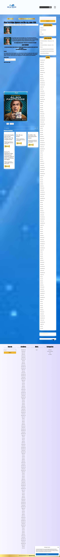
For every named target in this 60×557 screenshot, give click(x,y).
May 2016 (41, 181)
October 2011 (42, 295)
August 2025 (42, 64)
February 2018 (42, 138)
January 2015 (42, 214)
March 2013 (42, 260)
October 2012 (42, 270)
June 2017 (23, 419)
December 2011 (42, 291)
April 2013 (41, 258)
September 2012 (42, 272)
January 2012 (42, 289)
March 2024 (42, 78)
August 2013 (42, 249)
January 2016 (42, 190)
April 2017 (41, 159)
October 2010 (42, 320)
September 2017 (42, 148)
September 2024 (42, 72)
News (8, 123)
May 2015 (41, 206)
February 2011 (42, 311)
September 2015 (42, 198)
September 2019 (42, 99)
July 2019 (41, 103)
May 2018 (41, 132)
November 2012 (42, 268)
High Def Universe (10, 18)
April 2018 (41, 134)
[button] (58, 547)
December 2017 (42, 142)
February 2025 (42, 68)
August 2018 (42, 126)
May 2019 (41, 107)
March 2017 (42, 161)
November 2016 (42, 169)
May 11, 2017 (19, 138)
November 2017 (42, 144)
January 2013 (42, 264)
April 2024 (41, 76)
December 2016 (42, 167)
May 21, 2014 (7, 161)
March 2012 (23, 515)
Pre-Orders (11, 123)
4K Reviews (42, 27)
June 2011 (41, 303)
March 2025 (42, 66)
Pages (17, 7)
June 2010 (41, 328)
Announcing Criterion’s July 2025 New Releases (47, 49)
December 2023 (42, 82)
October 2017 (42, 146)
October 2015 (42, 196)
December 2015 (42, 192)
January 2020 (42, 91)
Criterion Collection (43, 29)
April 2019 (41, 109)
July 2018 (41, 128)
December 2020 (42, 84)
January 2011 (42, 313)
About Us (20, 7)
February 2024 (42, 80)
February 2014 (42, 237)
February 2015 (42, 212)
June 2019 (41, 105)
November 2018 (42, 119)
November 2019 (42, 95)
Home (14, 7)
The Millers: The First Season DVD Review (32, 136)
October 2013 (42, 245)
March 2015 (42, 210)
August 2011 (42, 299)
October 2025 (42, 62)
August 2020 (42, 86)
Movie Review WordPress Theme (24, 555)
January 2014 (42, 239)
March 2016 (42, 185)
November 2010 (23, 540)
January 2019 (42, 115)
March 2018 (42, 136)
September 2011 (42, 297)
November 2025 (42, 60)
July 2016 (41, 177)
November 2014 (23, 467)
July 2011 (41, 301)
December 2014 (42, 216)
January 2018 (42, 140)
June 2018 (41, 130)
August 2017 (42, 150)
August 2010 (42, 324)
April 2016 (41, 183)
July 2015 (41, 202)
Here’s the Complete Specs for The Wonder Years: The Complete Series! (9, 137)
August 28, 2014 (31, 140)
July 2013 (23, 491)
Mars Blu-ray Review (19, 135)
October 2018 (23, 395)
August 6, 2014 (8, 141)
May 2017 (41, 157)
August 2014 (42, 225)
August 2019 (42, 101)
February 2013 (42, 262)
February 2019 (42, 113)
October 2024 (42, 70)
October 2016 (42, 171)
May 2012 (41, 280)
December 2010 (42, 315)
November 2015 (42, 194)
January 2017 (42, 165)
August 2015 (42, 200)
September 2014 (42, 223)
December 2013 (42, 241)
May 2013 (41, 256)
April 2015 (41, 208)
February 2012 (42, 287)
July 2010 (41, 326)
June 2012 (41, 278)
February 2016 (23, 444)
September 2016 (42, 173)
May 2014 (41, 231)
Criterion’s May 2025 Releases (44, 53)
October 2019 (42, 97)
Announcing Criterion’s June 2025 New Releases (47, 51)
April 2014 (41, 233)
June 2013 (41, 254)
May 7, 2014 (6, 24)
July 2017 (41, 152)
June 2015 (41, 204)
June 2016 (41, 179)
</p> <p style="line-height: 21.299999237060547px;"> (6, 69)
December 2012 (42, 266)
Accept (47, 554)
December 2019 (42, 93)
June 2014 (41, 229)
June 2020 (23, 371)
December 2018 (42, 117)
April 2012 (41, 282)
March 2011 (41, 309)
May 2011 (41, 305)
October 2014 (42, 221)
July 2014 (41, 227)
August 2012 (42, 274)
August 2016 (42, 175)
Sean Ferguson (12, 24)
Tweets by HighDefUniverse (44, 333)
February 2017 (42, 163)
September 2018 (42, 124)
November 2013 (42, 243)
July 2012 (41, 276)
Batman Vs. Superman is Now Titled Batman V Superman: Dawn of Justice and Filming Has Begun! (9, 155)
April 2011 (41, 307)
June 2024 (41, 74)
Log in (37, 349)
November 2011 (42, 293)
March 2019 (42, 111)
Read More (7, 146)
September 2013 (42, 247)
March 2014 (42, 235)
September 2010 (42, 322)
